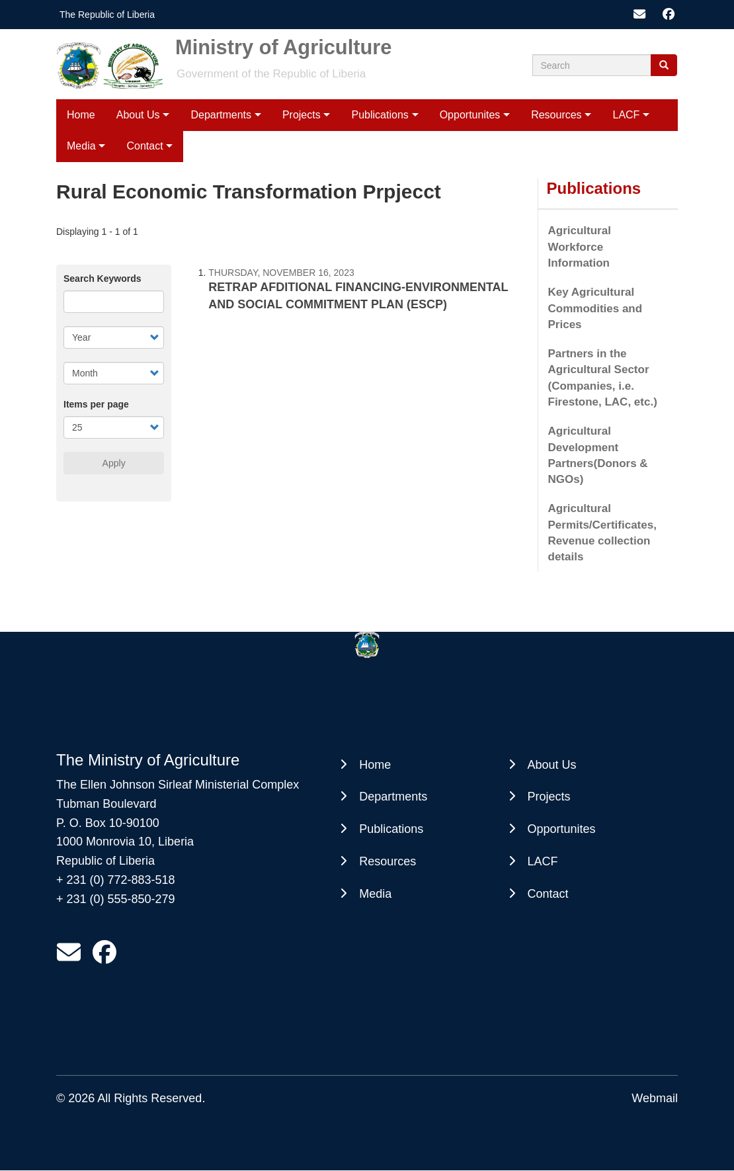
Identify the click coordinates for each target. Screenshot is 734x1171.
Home (81, 114)
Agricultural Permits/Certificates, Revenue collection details (602, 532)
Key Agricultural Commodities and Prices (595, 308)
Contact (144, 146)
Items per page (96, 404)
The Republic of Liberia (107, 14)
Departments (220, 114)
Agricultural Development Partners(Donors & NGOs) (598, 455)
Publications (380, 114)
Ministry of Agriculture (283, 52)
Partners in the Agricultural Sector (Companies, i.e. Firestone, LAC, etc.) (602, 377)
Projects (301, 114)
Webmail (655, 1098)
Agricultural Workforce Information (579, 246)
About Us (138, 114)
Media (81, 146)
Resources (556, 114)
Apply (114, 463)
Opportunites (470, 114)
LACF (625, 114)
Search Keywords (102, 278)
